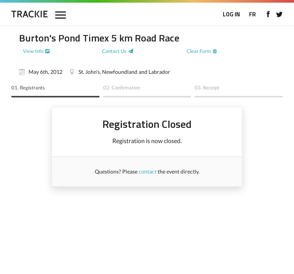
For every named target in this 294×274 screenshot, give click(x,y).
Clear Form (199, 51)
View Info (33, 51)
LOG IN (231, 14)
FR (252, 14)
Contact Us (114, 51)
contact (148, 171)
